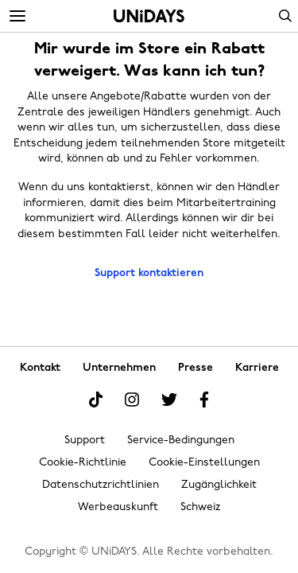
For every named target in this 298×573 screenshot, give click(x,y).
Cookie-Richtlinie (82, 463)
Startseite (149, 16)
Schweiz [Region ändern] (200, 507)
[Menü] (17, 17)
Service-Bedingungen (180, 440)
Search (285, 16)
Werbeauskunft (118, 507)
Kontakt (40, 368)
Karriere (257, 368)
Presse (195, 368)
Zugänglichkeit (219, 485)
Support (84, 440)
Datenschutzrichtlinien (100, 485)
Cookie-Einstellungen (204, 463)
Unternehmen (119, 368)
